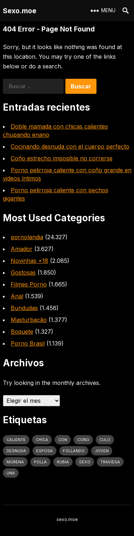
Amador (22, 248)
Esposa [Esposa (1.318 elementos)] (44, 450)
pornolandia (27, 237)
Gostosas (23, 272)
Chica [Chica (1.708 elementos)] (42, 439)
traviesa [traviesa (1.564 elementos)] (110, 461)
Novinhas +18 (29, 260)
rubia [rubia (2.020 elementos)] (63, 461)
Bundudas (24, 308)
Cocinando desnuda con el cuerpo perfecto (70, 146)
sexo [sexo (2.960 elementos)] (84, 461)
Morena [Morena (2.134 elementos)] (15, 461)
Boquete (22, 331)
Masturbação (29, 319)
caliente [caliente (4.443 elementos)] (16, 439)
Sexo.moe (19, 10)
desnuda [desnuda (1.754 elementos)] (16, 450)
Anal (17, 296)
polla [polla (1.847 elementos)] (40, 461)
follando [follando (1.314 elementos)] (74, 450)
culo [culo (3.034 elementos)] (104, 439)
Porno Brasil (28, 343)
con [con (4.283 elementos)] (62, 439)
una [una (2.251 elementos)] (10, 472)
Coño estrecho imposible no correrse (62, 158)
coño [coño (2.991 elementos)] (83, 439)
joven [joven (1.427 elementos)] (102, 450)
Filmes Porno (29, 284)
